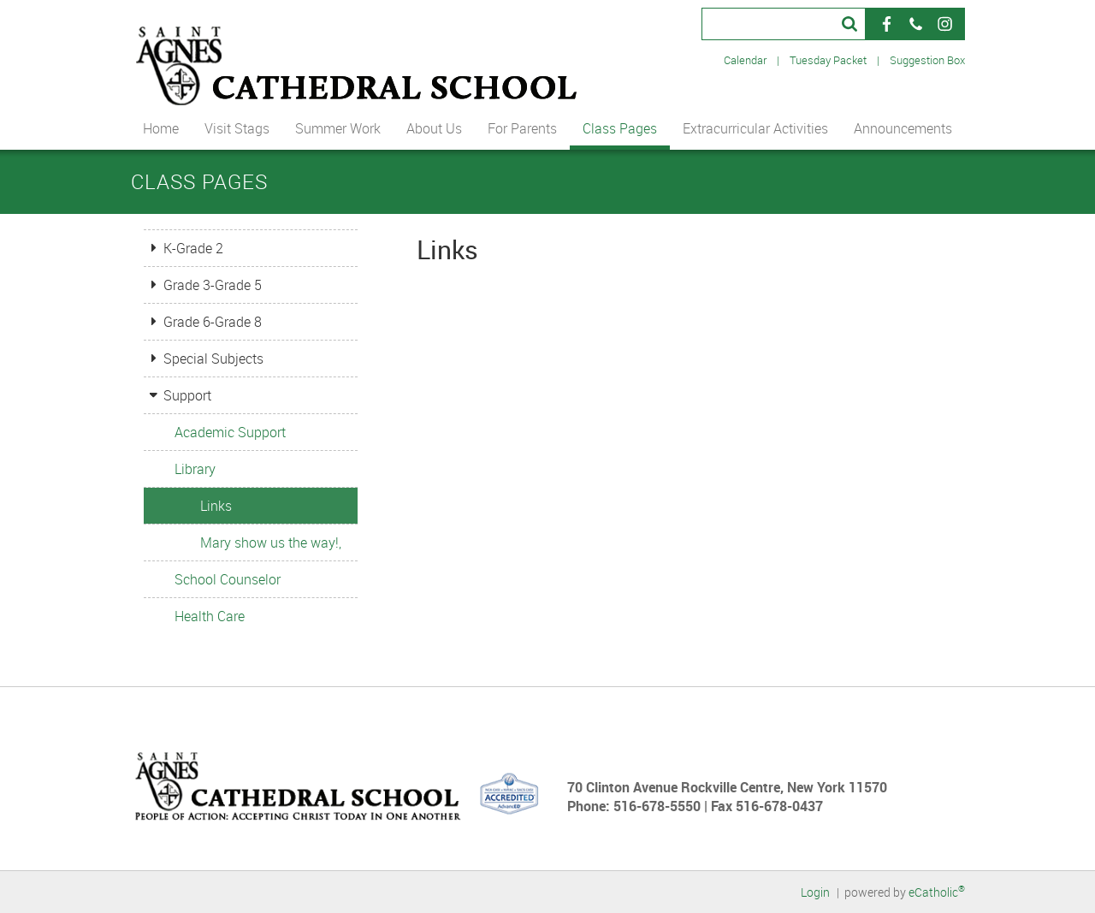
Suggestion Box (927, 60)
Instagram (944, 24)
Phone (915, 24)
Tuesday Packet (828, 60)
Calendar (745, 60)
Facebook (886, 24)
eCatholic (937, 892)
